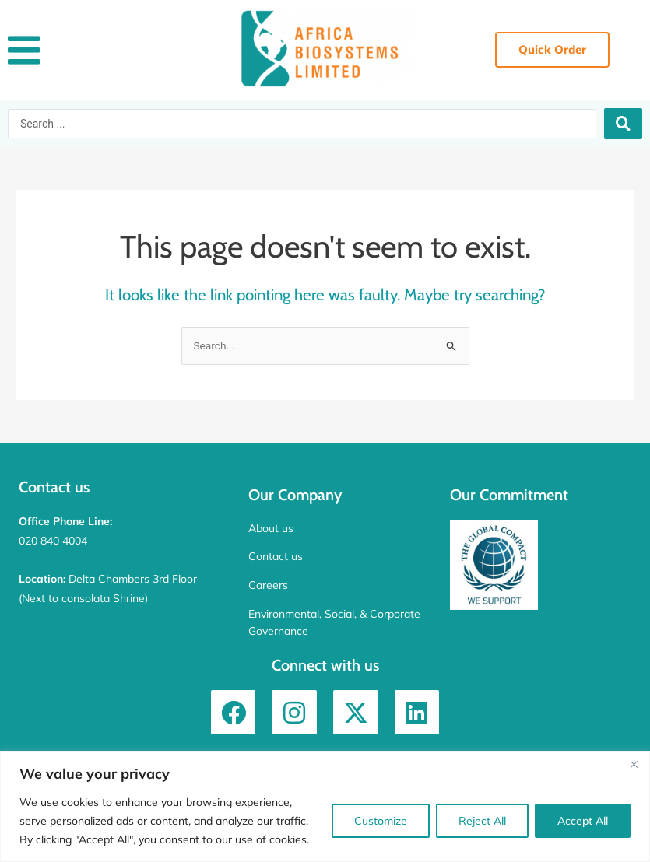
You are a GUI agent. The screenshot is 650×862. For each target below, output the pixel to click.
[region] (325, 806)
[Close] (633, 764)
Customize (380, 821)
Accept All (582, 821)
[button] (24, 50)
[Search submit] (623, 123)
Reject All (482, 821)
